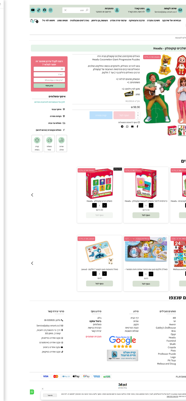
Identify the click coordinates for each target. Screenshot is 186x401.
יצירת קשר (67, 331)
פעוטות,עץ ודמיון (175, 331)
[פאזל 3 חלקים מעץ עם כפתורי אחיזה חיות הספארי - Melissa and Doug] (116, 260)
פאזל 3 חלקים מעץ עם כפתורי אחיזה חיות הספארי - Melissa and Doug (116, 271)
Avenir (143, 324)
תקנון (106, 324)
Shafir (143, 344)
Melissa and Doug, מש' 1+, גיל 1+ (107, 239)
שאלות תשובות (102, 331)
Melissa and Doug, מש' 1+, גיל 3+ (154, 239)
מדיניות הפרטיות (142, 396)
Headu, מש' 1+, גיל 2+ (122, 57)
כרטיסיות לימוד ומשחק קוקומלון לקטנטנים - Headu (163, 200)
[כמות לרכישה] (108, 115)
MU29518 (100, 101)
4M (144, 317)
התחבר (69, 11)
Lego (143, 357)
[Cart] (2, 26)
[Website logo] (170, 24)
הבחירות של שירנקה (142, 26)
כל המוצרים (177, 317)
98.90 (107, 107)
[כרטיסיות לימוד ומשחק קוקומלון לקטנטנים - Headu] (162, 198)
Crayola (142, 347)
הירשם (78, 11)
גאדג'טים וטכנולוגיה (50, 26)
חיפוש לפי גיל (18, 26)
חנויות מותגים (177, 337)
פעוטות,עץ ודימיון (70, 26)
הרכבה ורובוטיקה (107, 26)
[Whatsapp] (2, 392)
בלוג (70, 317)
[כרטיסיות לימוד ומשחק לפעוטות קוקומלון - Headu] (116, 198)
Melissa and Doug (137, 363)
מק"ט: (107, 101)
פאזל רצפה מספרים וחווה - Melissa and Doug (162, 269)
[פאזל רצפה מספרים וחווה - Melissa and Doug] (163, 266)
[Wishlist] (6, 26)
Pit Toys (142, 360)
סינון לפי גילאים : (102, 88)
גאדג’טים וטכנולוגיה (174, 334)
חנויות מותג (32, 26)
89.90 (163, 278)
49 (71, 278)
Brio (144, 331)
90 (117, 278)
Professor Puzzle (137, 353)
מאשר (20, 395)
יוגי (145, 321)
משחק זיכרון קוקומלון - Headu (70, 200)
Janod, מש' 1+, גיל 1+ (56, 239)
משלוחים (67, 324)
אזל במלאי (179, 55)
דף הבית (105, 317)
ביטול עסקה (66, 321)
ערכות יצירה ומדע (88, 26)
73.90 (70, 209)
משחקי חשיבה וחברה (173, 321)
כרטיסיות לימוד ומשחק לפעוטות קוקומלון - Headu (116, 200)
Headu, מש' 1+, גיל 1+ (103, 170)
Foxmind (141, 340)
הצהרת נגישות (65, 327)
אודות (106, 321)
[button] (115, 89)
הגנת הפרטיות (102, 327)
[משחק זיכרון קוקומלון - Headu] (70, 198)
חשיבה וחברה (123, 26)
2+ (93, 88)
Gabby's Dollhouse (136, 327)
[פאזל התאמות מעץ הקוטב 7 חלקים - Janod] (70, 266)
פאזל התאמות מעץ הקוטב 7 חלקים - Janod (69, 269)
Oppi (143, 334)
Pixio (143, 350)
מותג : (107, 94)
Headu (142, 337)
